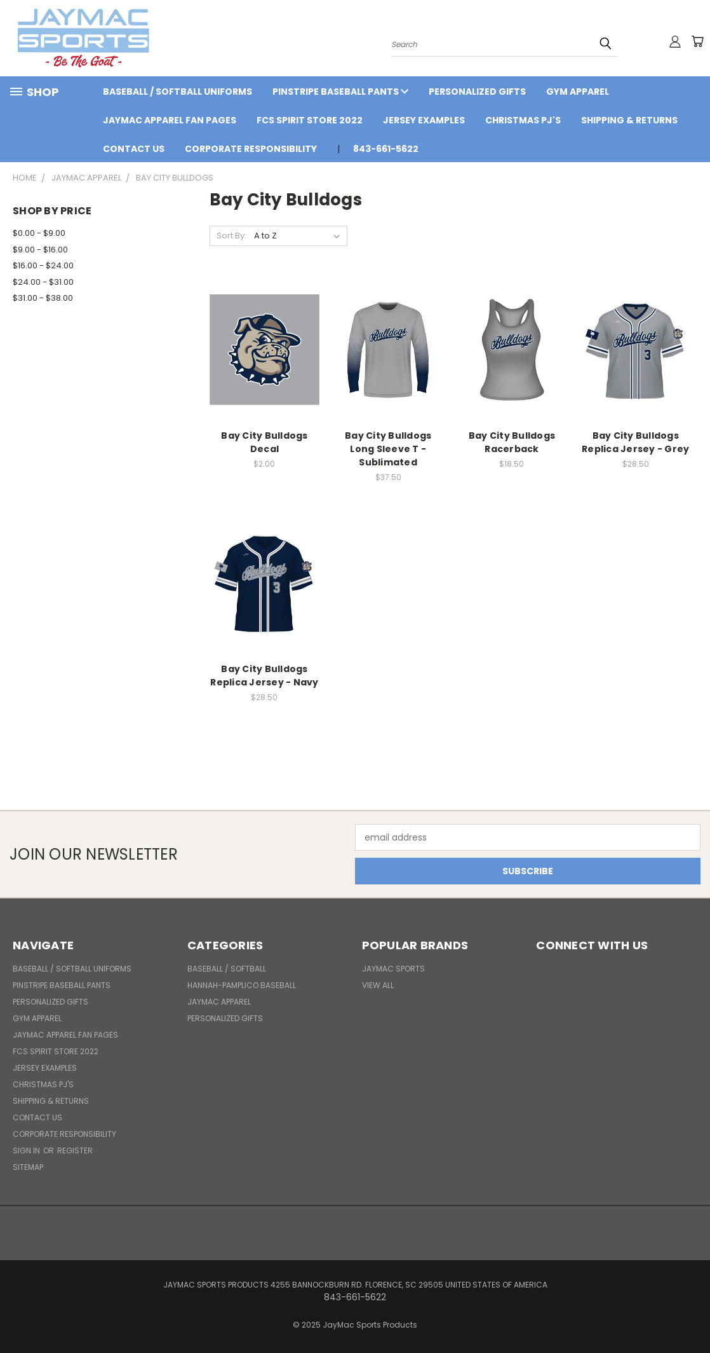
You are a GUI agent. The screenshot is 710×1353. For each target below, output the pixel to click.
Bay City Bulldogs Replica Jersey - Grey (635, 442)
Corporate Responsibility (251, 148)
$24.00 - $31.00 (43, 282)
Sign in (27, 1150)
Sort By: (231, 236)
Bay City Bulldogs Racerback (512, 442)
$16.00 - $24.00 (43, 265)
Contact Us (133, 148)
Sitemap (28, 1167)
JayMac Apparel (219, 1001)
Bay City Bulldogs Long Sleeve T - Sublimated (388, 449)
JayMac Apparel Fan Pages (169, 120)
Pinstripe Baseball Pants (340, 91)
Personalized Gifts (477, 91)
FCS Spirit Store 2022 (310, 120)
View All (378, 985)
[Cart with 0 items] (697, 41)
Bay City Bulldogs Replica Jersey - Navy (264, 676)
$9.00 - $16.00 (40, 250)
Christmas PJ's (523, 120)
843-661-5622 (386, 148)
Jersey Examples (424, 120)
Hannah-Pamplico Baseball (241, 985)
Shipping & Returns (629, 120)
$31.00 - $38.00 (43, 298)
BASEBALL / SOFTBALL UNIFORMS (177, 91)
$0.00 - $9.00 (39, 233)
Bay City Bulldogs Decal (264, 442)
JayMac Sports (393, 968)
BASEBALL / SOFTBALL (226, 968)
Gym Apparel (577, 91)
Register (75, 1150)
